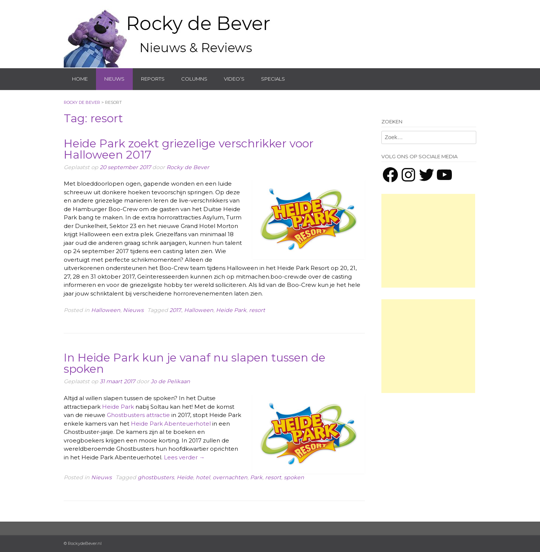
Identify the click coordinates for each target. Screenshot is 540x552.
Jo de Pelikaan (170, 381)
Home (80, 79)
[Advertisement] (428, 241)
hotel (203, 477)
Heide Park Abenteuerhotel (171, 423)
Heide (185, 477)
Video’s (234, 79)
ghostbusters (156, 477)
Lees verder (184, 457)
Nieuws (114, 79)
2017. (176, 310)
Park (256, 477)
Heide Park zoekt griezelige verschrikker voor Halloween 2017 (189, 149)
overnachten (230, 477)
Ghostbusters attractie (137, 414)
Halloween (105, 310)
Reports (153, 79)
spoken (294, 477)
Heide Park (231, 310)
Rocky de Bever (187, 167)
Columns (194, 79)
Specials (273, 79)
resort (257, 310)
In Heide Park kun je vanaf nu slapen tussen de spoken (195, 363)
